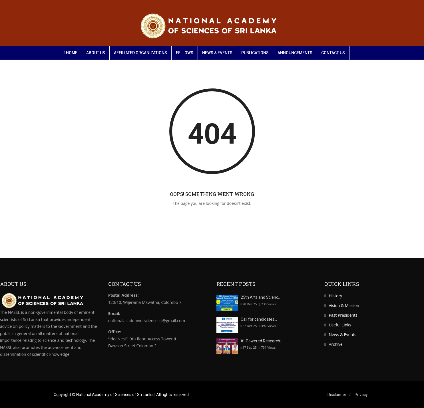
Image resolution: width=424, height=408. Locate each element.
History (335, 295)
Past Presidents (343, 315)
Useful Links (340, 325)
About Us (95, 53)
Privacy (361, 394)
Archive (335, 344)
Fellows (184, 53)
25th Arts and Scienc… (261, 297)
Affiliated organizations (140, 53)
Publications (255, 53)
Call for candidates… (259, 319)
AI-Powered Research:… (262, 341)
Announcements (295, 53)
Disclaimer (336, 394)
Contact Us (333, 53)
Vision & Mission (344, 305)
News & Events (217, 53)
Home (70, 53)
